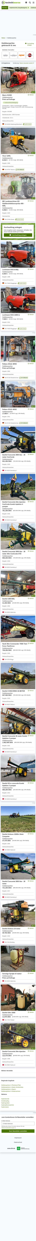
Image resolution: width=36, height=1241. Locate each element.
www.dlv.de (11, 1148)
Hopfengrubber (5, 1103)
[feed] (18, 567)
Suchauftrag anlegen (29, 44)
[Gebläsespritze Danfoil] (5, 55)
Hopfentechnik (5, 1099)
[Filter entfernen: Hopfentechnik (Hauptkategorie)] (19, 7)
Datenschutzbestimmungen (8, 1127)
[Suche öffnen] (30, 2)
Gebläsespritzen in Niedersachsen (10, 1091)
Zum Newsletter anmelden (18, 1131)
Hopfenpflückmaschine (7, 1105)
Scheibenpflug (5, 1101)
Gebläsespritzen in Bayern (8, 1089)
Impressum (18, 1138)
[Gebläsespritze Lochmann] (13, 55)
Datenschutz (18, 1142)
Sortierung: (16, 63)
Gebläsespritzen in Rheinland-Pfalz (11, 1085)
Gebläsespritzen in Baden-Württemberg (12, 1087)
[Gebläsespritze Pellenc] (21, 55)
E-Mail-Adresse (6, 1121)
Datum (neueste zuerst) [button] (26, 63)
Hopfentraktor (5, 1107)
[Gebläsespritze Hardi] (29, 55)
